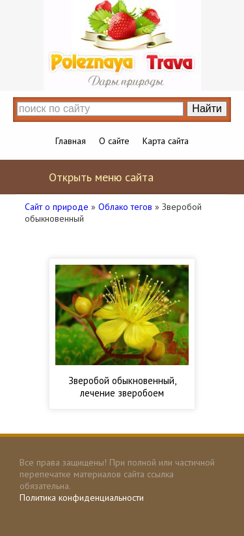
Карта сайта (165, 141)
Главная (70, 141)
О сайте (114, 141)
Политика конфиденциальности (82, 497)
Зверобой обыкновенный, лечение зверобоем (122, 386)
